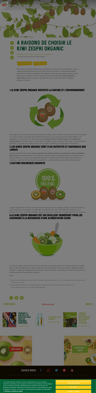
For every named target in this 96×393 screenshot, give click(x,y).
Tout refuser (73, 387)
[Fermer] (93, 386)
